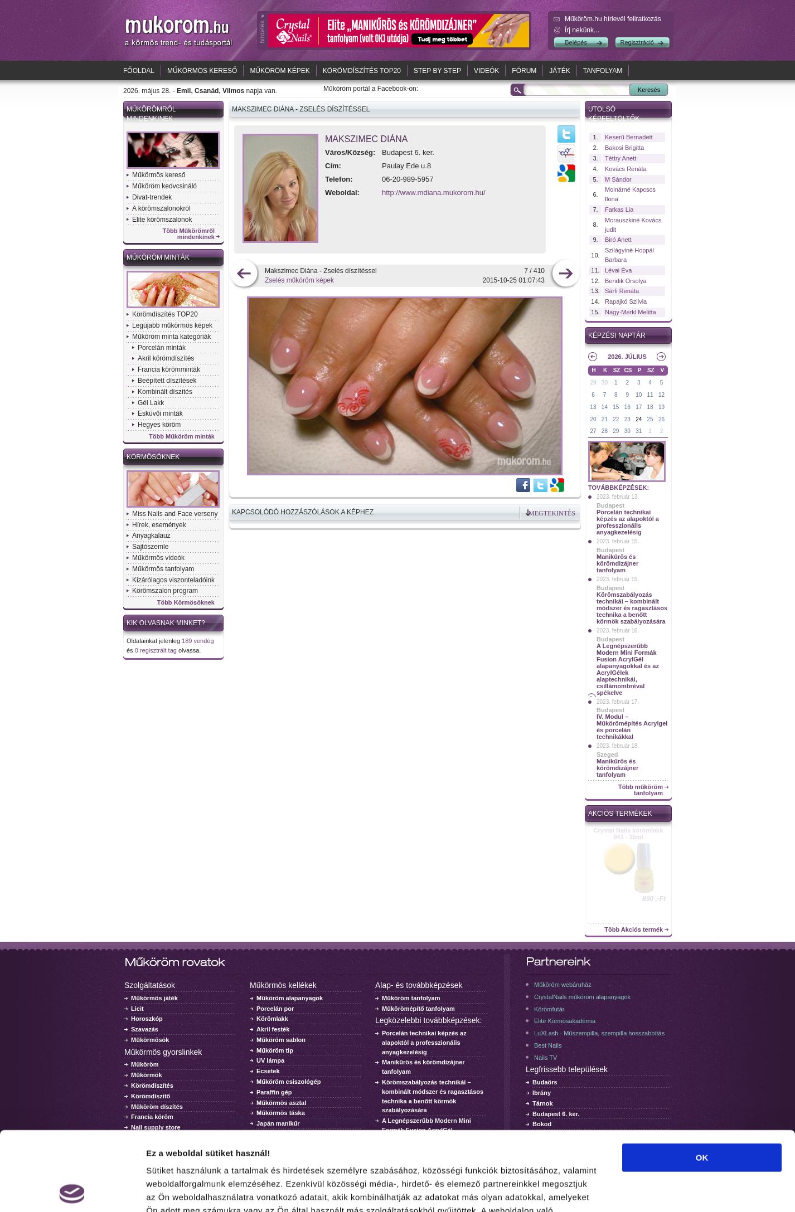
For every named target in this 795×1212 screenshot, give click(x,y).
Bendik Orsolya (626, 281)
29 (593, 382)
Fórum (524, 71)
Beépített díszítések (167, 380)
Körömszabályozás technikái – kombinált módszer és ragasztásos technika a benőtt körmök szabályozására (632, 608)
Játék (559, 71)
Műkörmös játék (154, 998)
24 (639, 419)
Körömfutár (549, 1009)
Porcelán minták (162, 348)
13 (593, 407)
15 (616, 407)
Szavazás (144, 1029)
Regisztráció (637, 42)
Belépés (576, 42)
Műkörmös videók (158, 558)
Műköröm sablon (281, 1039)
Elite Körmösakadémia (564, 1021)
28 (605, 431)
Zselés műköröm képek (299, 280)
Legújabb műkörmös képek (172, 325)
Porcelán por (275, 1008)
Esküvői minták (160, 413)
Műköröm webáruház (563, 984)
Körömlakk (272, 1018)
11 (650, 395)
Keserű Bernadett (629, 137)
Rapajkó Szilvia (626, 301)
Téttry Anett (620, 158)
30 (605, 382)
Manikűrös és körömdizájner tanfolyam (617, 563)
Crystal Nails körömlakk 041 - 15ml (628, 833)
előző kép (244, 274)
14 (605, 407)
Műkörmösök (150, 1039)
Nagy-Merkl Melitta (630, 312)
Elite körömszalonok (162, 219)
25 (650, 419)
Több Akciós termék (633, 930)
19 (661, 407)
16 (627, 407)
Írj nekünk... (582, 30)
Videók (486, 71)
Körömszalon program (165, 591)
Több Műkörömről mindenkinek (189, 234)
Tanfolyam (603, 71)
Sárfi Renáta (622, 291)
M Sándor (618, 179)
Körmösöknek (153, 457)
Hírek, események (159, 525)
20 (593, 419)
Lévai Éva (618, 270)
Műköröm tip (274, 1050)
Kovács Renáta (626, 169)
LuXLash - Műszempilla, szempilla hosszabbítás (599, 1033)
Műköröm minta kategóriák (171, 336)
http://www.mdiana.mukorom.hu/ (434, 192)
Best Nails (548, 1045)
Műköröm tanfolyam (411, 998)
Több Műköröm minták (182, 437)
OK (702, 1078)
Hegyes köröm (159, 425)
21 (605, 419)
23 (627, 419)
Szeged (607, 754)
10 (639, 395)
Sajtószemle (150, 547)
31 (639, 431)
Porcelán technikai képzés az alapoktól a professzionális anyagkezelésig (628, 522)
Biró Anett (618, 239)
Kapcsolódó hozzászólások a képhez (303, 512)
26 (661, 419)
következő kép (565, 274)
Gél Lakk (151, 403)
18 (650, 407)
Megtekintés (552, 513)
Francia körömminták (169, 369)
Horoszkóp (147, 1018)
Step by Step (437, 71)
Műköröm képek (279, 71)
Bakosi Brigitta (624, 147)
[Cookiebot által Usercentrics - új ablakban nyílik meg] (72, 1190)
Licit (137, 1008)
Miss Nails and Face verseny (174, 514)
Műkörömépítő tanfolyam (418, 1008)
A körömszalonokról (161, 208)
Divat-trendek (152, 197)
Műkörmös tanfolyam (163, 569)
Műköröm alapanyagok (289, 998)
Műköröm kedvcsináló (164, 186)
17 (639, 407)
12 (661, 395)
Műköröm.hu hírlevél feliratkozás (613, 19)
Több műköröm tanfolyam (640, 790)
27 (593, 431)
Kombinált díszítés (165, 392)
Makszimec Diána (366, 139)
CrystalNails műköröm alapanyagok (582, 997)
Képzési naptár (617, 335)
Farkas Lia (619, 209)
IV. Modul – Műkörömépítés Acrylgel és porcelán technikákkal (632, 726)
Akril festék (272, 1029)
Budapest (610, 505)
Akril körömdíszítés (166, 358)
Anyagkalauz (151, 535)
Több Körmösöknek (186, 603)
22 (616, 419)
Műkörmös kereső (202, 71)
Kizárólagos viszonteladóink (173, 580)
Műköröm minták (158, 257)
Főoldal (138, 71)
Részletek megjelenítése (633, 1190)
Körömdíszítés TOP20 (362, 71)
